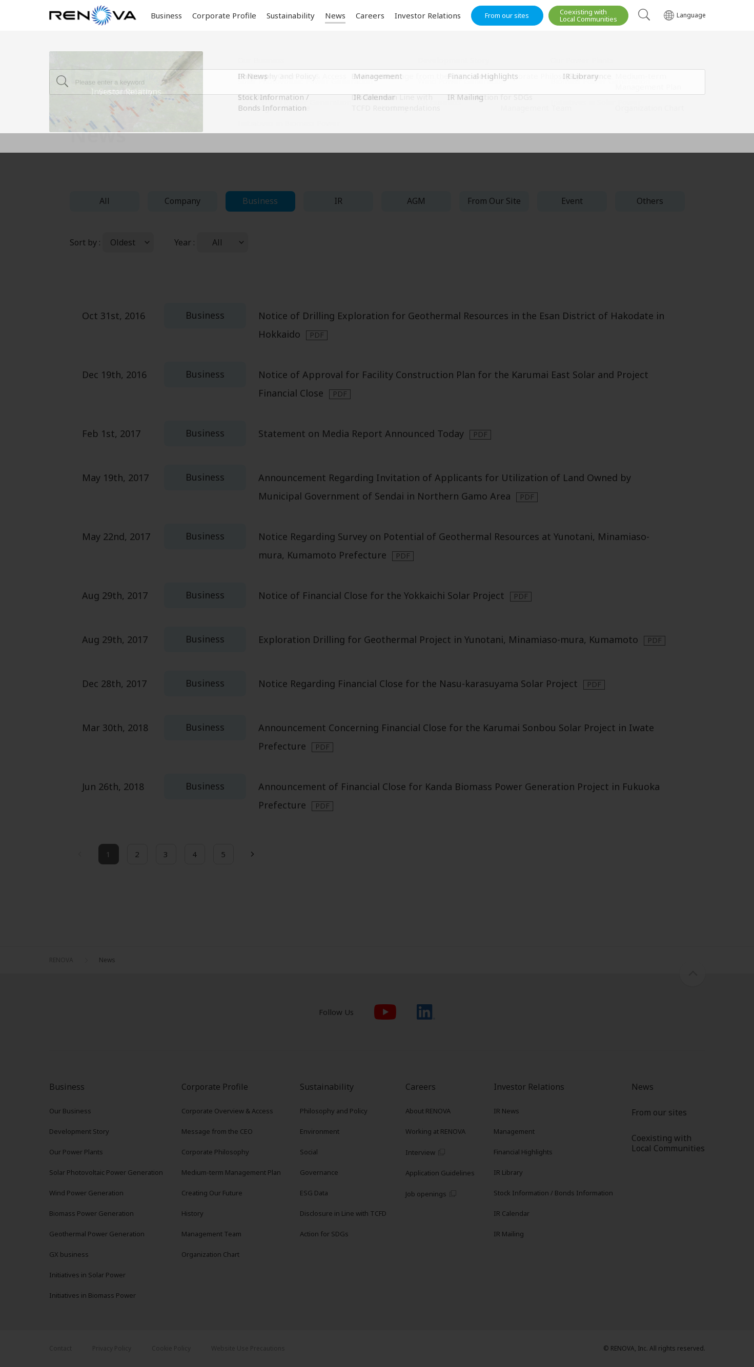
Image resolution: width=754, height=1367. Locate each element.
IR (338, 200)
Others (650, 200)
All (104, 200)
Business (260, 200)
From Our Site (494, 200)
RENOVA (61, 64)
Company (182, 200)
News (107, 64)
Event (572, 200)
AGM (416, 200)
